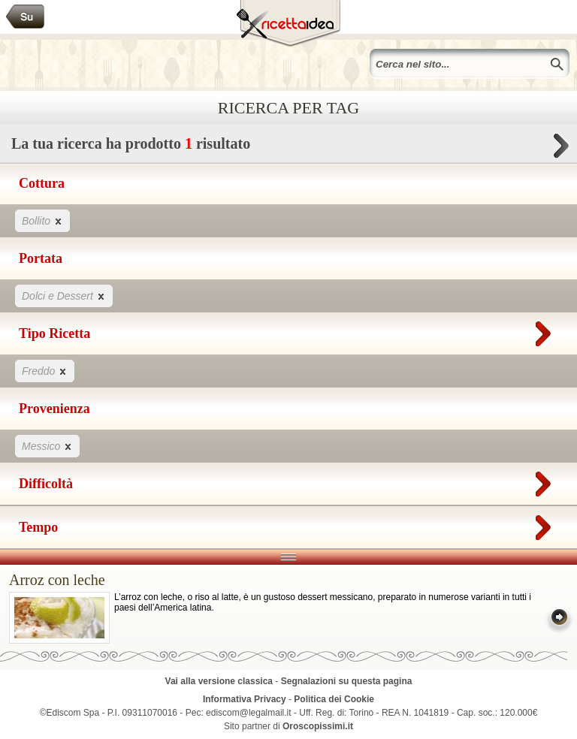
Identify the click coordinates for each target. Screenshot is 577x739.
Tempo (288, 524)
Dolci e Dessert (64, 295)
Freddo (45, 370)
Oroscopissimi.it (317, 726)
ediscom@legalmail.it (249, 712)
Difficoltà (288, 481)
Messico (47, 445)
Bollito (42, 220)
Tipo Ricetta (288, 330)
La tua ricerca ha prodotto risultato (288, 147)
